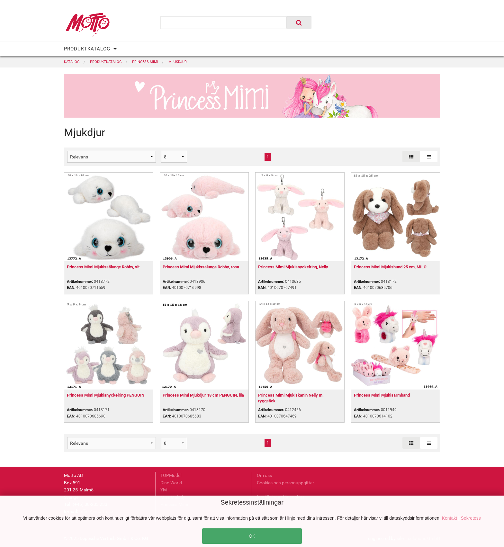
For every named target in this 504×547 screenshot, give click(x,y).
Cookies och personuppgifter (285, 482)
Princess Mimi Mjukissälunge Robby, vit (103, 267)
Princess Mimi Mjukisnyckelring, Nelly (293, 267)
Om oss (264, 475)
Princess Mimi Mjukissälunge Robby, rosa (201, 267)
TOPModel (170, 475)
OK (252, 536)
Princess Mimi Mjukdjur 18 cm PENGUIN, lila (203, 395)
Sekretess (471, 518)
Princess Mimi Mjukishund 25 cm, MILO (390, 267)
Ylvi (163, 489)
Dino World (171, 482)
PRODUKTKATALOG (87, 49)
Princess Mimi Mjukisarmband (382, 395)
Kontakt (450, 518)
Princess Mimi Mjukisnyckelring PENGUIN (105, 395)
